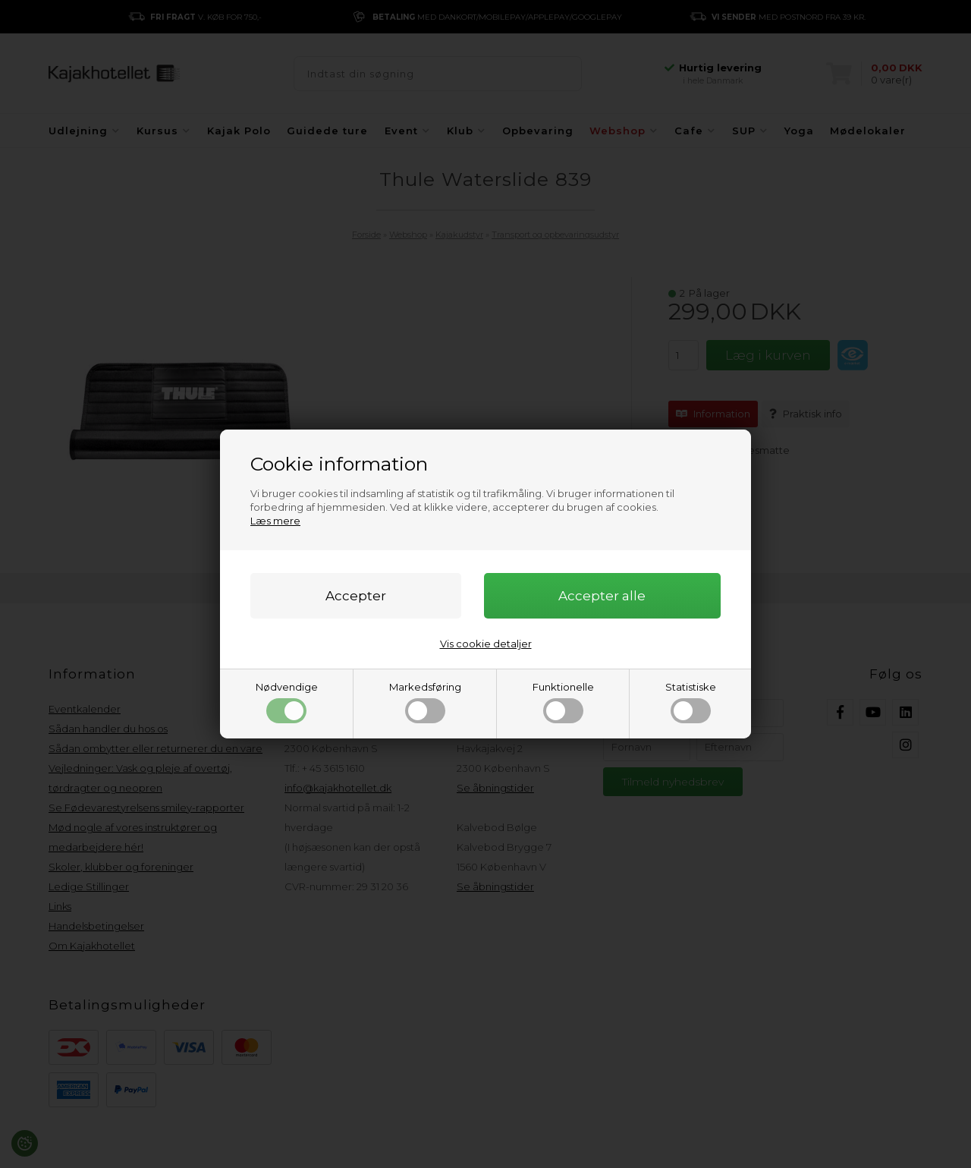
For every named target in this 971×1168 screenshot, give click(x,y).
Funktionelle (563, 702)
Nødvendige (287, 702)
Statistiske (690, 702)
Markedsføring (425, 702)
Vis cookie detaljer (486, 644)
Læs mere (275, 521)
